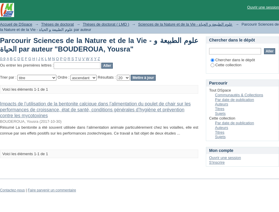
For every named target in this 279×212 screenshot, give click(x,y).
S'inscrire (217, 162)
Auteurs (221, 104)
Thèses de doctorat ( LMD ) (106, 24)
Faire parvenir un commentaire (52, 190)
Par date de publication (234, 99)
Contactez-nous (12, 190)
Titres (219, 109)
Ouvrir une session (263, 7)
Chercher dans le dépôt (233, 60)
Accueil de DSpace (16, 24)
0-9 (3, 59)
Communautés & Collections (239, 95)
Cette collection (226, 65)
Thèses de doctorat (57, 24)
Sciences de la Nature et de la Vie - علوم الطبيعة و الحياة (185, 24)
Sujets (220, 113)
